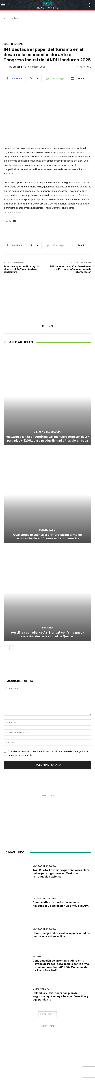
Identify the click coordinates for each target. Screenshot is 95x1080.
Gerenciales (47, 530)
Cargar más (47, 1014)
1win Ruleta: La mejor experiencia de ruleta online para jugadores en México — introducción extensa (61, 873)
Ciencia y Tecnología (47, 432)
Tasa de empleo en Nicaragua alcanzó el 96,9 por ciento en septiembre (21, 269)
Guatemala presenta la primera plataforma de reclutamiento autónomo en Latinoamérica (47, 536)
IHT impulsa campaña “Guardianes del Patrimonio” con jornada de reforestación (70, 269)
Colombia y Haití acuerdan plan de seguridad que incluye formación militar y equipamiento (60, 996)
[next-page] (11, 648)
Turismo (18, 44)
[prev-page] (6, 648)
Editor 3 (17, 67)
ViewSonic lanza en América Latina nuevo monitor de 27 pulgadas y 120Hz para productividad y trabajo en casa (47, 438)
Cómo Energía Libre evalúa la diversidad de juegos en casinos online (61, 934)
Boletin (15, 18)
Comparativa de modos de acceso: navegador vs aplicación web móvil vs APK (60, 904)
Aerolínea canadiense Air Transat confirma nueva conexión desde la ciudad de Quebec (47, 634)
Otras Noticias (41, 989)
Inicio (6, 18)
